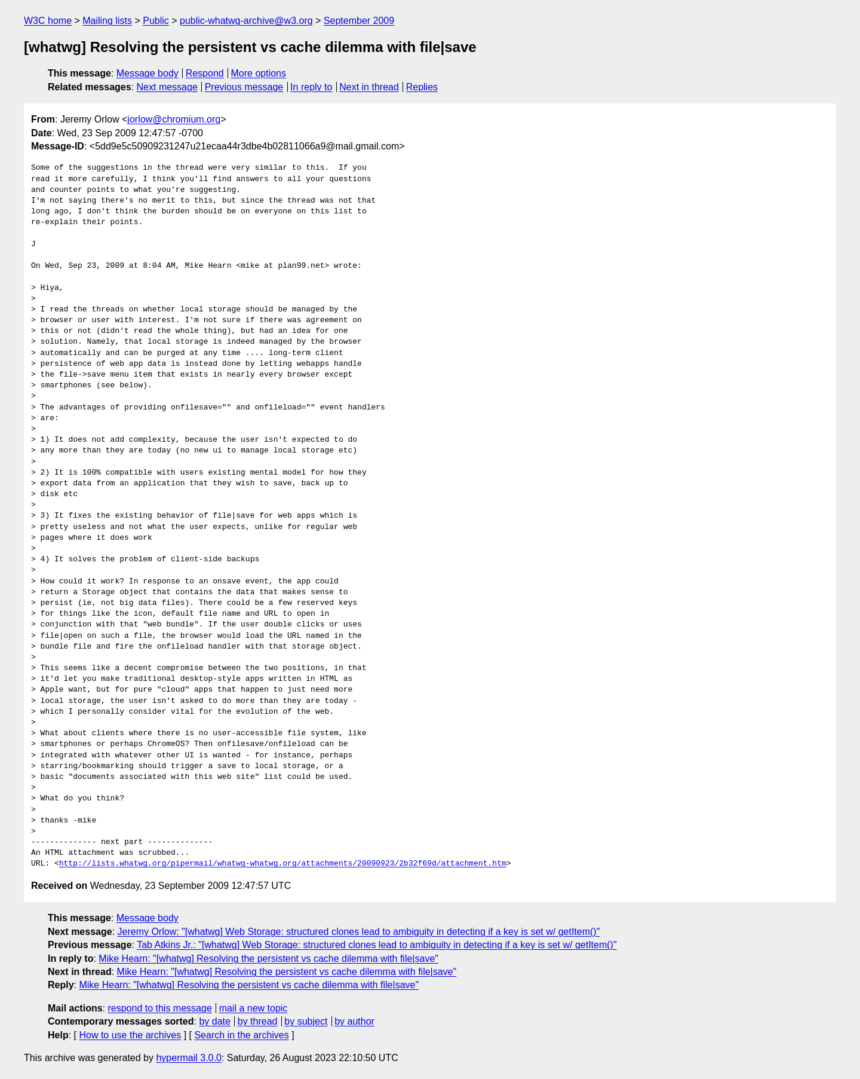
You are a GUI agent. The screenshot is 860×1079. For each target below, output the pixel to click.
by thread (258, 1021)
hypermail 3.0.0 (188, 1058)
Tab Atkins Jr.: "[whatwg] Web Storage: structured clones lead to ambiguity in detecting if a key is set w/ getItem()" (376, 945)
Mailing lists (107, 21)
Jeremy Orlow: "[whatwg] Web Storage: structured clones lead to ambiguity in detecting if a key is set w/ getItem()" (359, 932)
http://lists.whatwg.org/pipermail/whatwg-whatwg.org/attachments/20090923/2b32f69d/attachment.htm (282, 863)
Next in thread (369, 87)
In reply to (311, 87)
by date (214, 1021)
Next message (167, 87)
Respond (205, 73)
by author (354, 1021)
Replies (422, 87)
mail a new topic (253, 1008)
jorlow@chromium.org (173, 119)
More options (259, 73)
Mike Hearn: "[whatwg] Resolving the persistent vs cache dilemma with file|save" (268, 958)
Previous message (244, 87)
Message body (147, 73)
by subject (305, 1021)
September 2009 (359, 21)
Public (156, 21)
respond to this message (159, 1008)
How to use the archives (130, 1035)
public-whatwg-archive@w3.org (246, 21)
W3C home (48, 21)
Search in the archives (241, 1035)
